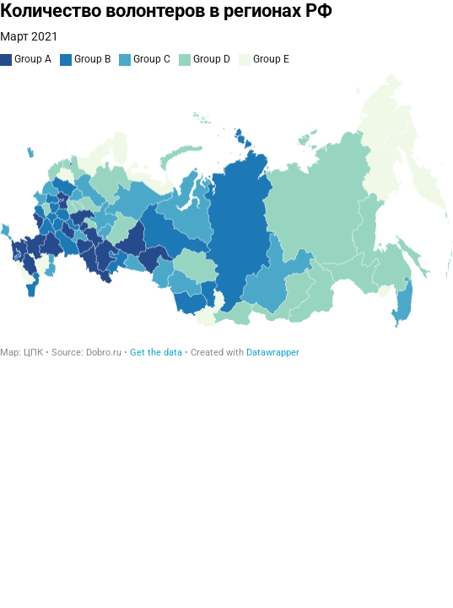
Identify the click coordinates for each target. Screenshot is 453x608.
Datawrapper (272, 352)
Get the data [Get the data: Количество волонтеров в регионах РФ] (156, 352)
